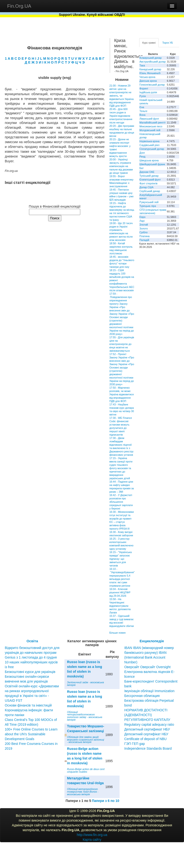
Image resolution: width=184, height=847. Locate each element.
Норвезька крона (149, 141)
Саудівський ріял (149, 145)
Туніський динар (149, 175)
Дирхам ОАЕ (147, 171)
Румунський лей (148, 202)
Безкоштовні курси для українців (30, 672)
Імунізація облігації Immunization (149, 691)
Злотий (143, 224)
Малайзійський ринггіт (152, 122)
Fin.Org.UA (19, 6)
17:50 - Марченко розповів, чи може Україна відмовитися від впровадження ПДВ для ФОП (121, 394)
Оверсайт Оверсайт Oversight (147, 667)
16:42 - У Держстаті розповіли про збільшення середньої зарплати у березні (121, 502)
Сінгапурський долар (151, 148)
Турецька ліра (147, 205)
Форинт (143, 88)
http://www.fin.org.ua (92, 835)
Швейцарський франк (152, 164)
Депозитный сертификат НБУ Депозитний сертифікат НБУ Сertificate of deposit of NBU (147, 734)
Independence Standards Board (148, 748)
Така (142, 65)
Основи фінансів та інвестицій (28, 705)
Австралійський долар (152, 61)
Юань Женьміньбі (150, 73)
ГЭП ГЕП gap (134, 744)
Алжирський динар (150, 57)
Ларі (141, 220)
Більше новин (117, 632)
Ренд (142, 156)
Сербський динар (149, 191)
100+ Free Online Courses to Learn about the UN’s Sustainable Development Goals (31, 734)
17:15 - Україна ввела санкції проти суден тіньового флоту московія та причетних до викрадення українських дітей (120, 468)
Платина (144, 236)
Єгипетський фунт (150, 179)
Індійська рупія (148, 92)
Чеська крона (147, 77)
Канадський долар (150, 69)
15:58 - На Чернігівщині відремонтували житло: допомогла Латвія (120, 606)
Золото (143, 228)
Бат (141, 168)
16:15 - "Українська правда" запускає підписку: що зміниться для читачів (120, 559)
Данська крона (148, 80)
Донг (142, 152)
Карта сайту (92, 839)
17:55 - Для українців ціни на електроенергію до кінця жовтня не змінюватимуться (121, 344)
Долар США (146, 187)
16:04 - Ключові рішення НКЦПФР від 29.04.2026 (119, 592)
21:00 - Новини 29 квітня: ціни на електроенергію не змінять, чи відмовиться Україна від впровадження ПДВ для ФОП (121, 95)
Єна (141, 107)
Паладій (144, 240)
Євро (142, 217)
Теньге (143, 111)
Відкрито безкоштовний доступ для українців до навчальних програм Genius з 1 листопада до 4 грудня (32, 652)
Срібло (143, 232)
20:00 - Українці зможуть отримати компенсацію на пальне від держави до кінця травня (121, 166)
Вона (142, 114)
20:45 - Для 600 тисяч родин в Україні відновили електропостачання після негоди (120, 116)
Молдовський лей (149, 130)
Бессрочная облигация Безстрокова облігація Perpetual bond (149, 700)
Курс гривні (148, 42)
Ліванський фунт (149, 118)
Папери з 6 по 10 (105, 801)
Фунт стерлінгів (148, 183)
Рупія (142, 96)
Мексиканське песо (150, 126)
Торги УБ (167, 42)
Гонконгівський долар (152, 84)
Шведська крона (149, 160)
